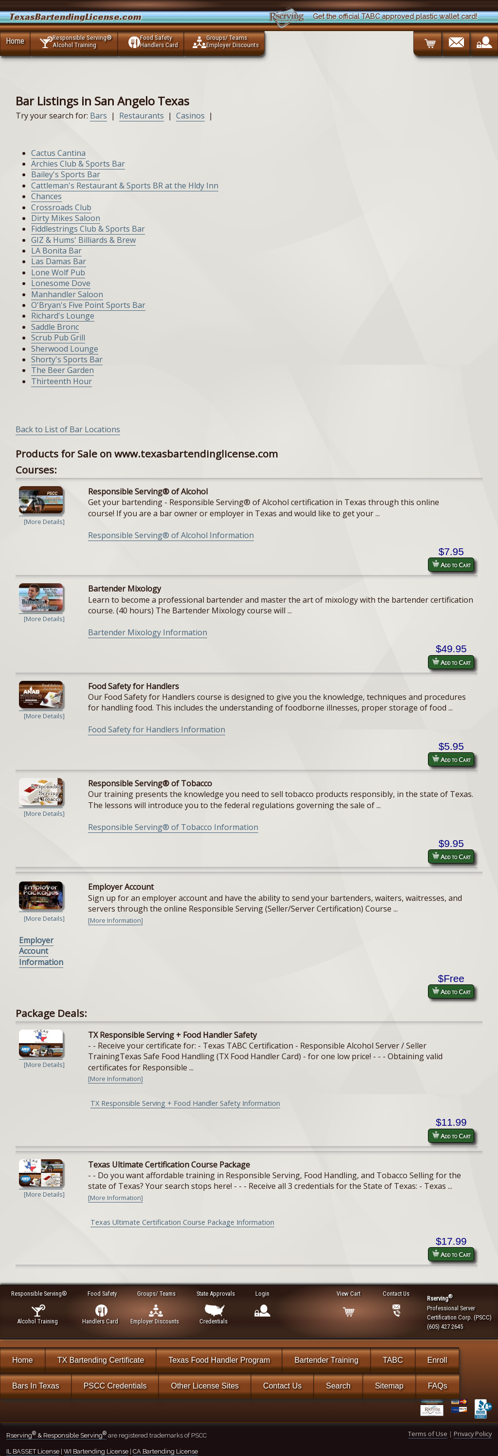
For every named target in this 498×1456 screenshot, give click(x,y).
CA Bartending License (165, 1451)
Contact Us (282, 1386)
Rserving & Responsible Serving (56, 1435)
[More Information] (115, 920)
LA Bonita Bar (56, 250)
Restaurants (141, 115)
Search (338, 1386)
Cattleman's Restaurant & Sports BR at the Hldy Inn (124, 185)
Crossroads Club (61, 207)
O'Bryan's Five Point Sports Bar (88, 305)
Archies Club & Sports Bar (78, 163)
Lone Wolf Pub (58, 272)
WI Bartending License (96, 1451)
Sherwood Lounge (64, 348)
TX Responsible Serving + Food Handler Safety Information (185, 1103)
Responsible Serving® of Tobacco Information (173, 827)
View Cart (349, 1293)
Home (15, 41)
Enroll (437, 1360)
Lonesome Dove (60, 283)
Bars (98, 115)
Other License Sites (205, 1386)
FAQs (437, 1386)
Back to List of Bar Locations (68, 429)
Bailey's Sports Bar (65, 174)
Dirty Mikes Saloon (65, 218)
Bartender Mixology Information (147, 632)
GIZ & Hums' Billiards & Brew (83, 240)
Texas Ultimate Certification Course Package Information (182, 1222)
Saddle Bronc (55, 327)
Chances (46, 196)
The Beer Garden (62, 370)
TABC (393, 1360)
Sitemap (389, 1386)
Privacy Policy (473, 1433)
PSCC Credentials (115, 1386)
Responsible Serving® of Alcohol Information (171, 535)
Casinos (190, 115)
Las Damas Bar (58, 261)
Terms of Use (427, 1433)
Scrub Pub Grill (58, 337)
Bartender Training (326, 1360)
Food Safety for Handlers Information (156, 729)
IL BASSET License (32, 1451)
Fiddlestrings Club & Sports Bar (88, 228)
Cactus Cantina (58, 153)
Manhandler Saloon (67, 294)
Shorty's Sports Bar (67, 359)
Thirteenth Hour (61, 381)
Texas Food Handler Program (219, 1360)
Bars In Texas (35, 1386)
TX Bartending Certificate (100, 1360)
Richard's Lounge (62, 315)
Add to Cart (451, 564)
